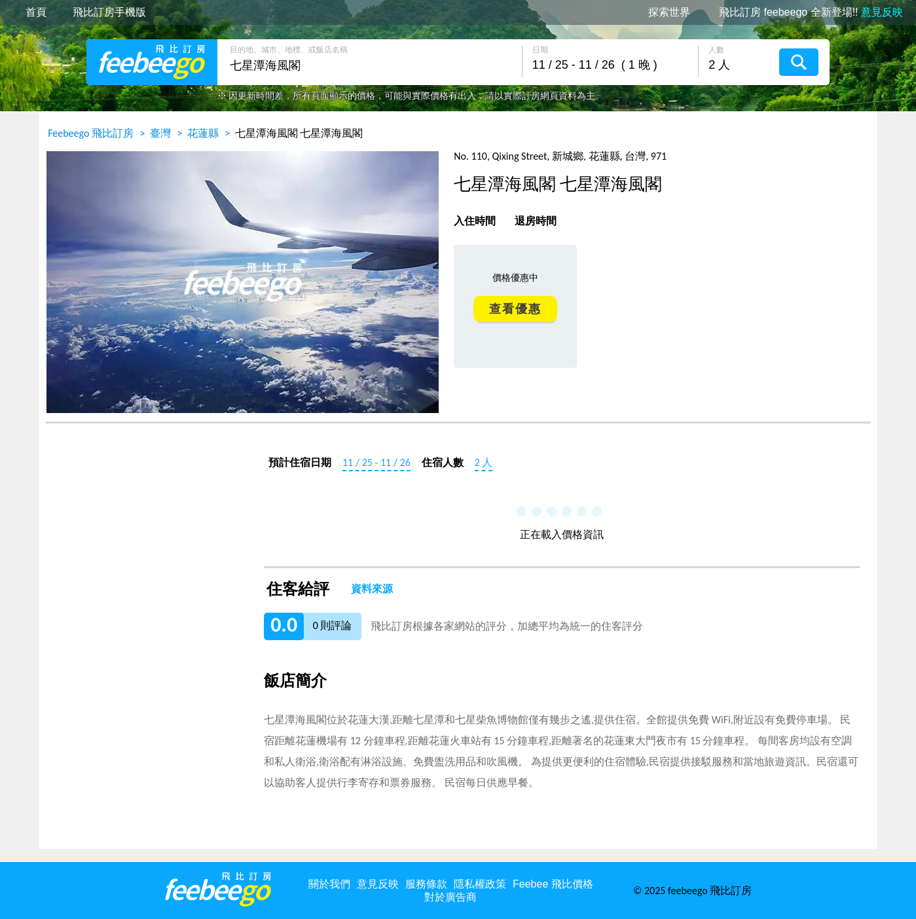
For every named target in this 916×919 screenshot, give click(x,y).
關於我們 (329, 884)
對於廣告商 (450, 897)
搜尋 (798, 62)
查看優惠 (515, 309)
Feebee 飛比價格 (553, 884)
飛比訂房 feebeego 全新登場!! (811, 12)
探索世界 (669, 12)
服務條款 (426, 884)
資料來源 (372, 589)
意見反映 (378, 884)
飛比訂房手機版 (109, 12)
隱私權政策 (480, 884)
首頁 (36, 12)
